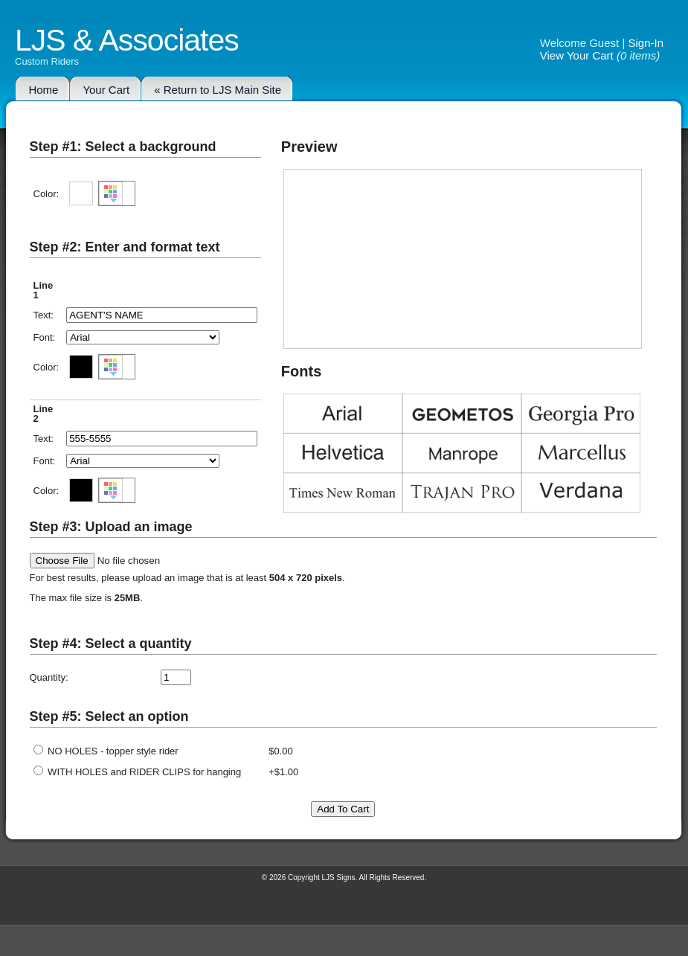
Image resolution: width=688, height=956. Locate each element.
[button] (117, 193)
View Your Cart (577, 55)
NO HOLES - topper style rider (106, 751)
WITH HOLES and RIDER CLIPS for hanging (137, 771)
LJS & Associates (127, 46)
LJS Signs (339, 877)
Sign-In (645, 42)
